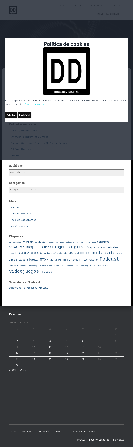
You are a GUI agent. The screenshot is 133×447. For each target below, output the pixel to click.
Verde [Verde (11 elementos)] (93, 265)
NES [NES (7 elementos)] (64, 260)
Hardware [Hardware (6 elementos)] (48, 253)
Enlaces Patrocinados (83, 432)
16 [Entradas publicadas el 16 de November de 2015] (17, 353)
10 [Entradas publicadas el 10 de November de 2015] (33, 347)
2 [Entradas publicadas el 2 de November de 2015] (17, 341)
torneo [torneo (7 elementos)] (70, 266)
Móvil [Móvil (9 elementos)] (50, 260)
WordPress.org (19, 226)
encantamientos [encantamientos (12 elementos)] (108, 247)
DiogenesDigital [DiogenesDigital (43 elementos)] (68, 247)
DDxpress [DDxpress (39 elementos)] (34, 247)
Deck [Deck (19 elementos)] (47, 247)
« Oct (12, 370)
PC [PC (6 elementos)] (80, 260)
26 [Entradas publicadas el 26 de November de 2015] (66, 359)
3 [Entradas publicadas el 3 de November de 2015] (33, 341)
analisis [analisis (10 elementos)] (40, 242)
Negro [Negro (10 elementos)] (58, 260)
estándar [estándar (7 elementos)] (13, 253)
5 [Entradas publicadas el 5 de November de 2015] (66, 341)
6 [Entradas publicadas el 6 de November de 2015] (83, 341)
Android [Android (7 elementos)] (50, 242)
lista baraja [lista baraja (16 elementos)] (18, 259)
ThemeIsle (118, 440)
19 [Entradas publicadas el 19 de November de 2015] (66, 353)
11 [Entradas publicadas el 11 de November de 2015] (50, 347)
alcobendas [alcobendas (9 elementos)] (15, 242)
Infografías (43, 432)
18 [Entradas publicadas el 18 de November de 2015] (50, 353)
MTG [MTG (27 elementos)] (43, 260)
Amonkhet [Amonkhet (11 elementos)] (28, 242)
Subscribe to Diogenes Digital (28, 288)
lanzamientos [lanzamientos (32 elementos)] (110, 253)
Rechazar (24, 115)
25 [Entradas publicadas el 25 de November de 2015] (50, 359)
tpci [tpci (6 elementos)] (77, 266)
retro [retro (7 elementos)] (56, 266)
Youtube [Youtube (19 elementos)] (46, 271)
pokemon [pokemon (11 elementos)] (14, 265)
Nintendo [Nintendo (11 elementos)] (72, 260)
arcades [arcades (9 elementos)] (60, 242)
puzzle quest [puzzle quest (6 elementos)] (46, 266)
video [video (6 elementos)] (105, 266)
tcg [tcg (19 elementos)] (62, 265)
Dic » (23, 370)
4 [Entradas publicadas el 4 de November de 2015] (50, 341)
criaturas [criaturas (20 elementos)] (16, 247)
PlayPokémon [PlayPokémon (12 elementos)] (90, 260)
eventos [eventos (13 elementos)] (24, 253)
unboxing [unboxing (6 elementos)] (84, 266)
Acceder (15, 207)
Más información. (36, 104)
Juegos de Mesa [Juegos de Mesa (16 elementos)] (86, 252)
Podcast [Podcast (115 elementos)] (109, 259)
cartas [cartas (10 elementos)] (79, 242)
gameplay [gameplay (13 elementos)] (36, 253)
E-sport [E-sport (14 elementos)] (91, 247)
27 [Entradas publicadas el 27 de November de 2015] (83, 359)
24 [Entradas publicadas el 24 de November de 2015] (33, 359)
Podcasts (61, 432)
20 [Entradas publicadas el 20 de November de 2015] (83, 353)
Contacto (26, 432)
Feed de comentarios (23, 220)
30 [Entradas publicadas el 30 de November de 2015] (17, 365)
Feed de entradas (21, 214)
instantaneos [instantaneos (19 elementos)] (63, 252)
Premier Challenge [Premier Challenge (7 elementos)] (29, 266)
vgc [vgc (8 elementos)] (99, 266)
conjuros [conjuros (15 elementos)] (103, 242)
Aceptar (11, 115)
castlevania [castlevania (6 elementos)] (90, 242)
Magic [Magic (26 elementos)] (34, 260)
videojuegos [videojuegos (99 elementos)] (24, 271)
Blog (13, 432)
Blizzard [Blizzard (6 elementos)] (70, 242)
